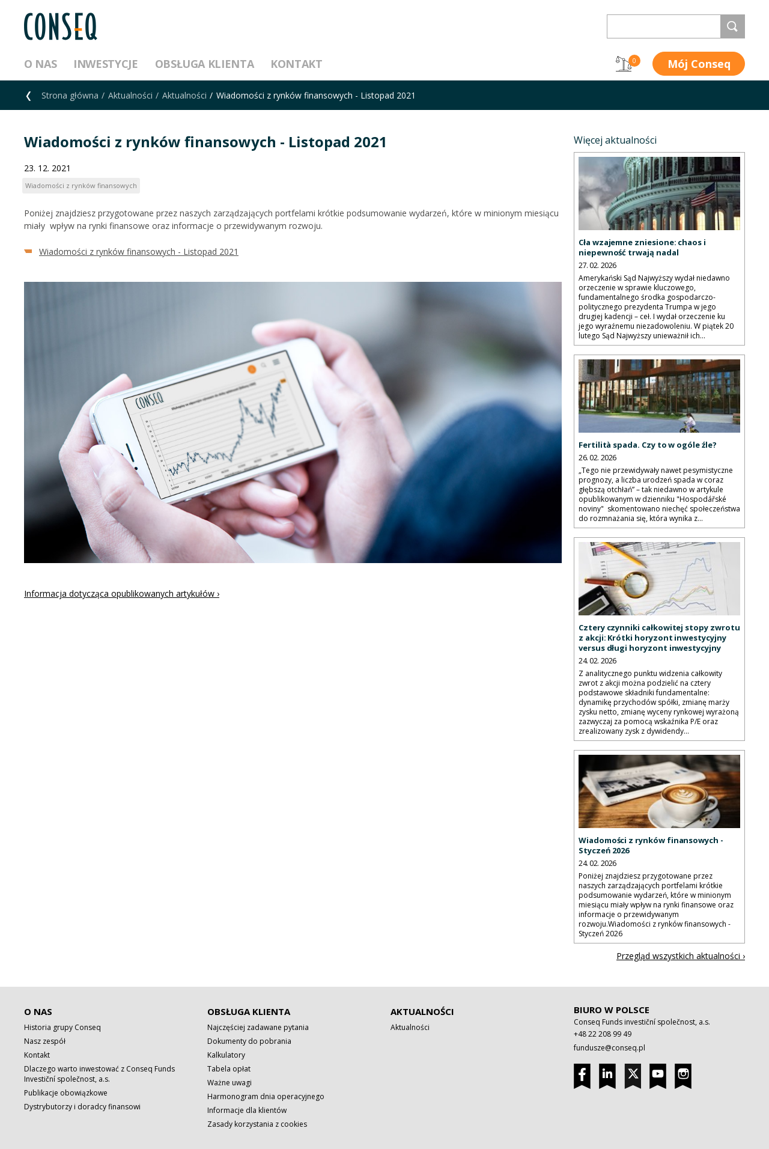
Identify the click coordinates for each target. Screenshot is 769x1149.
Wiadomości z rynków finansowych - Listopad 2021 (139, 251)
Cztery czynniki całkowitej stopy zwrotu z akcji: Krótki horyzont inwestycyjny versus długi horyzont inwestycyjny (659, 637)
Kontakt (296, 63)
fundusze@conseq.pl (609, 1048)
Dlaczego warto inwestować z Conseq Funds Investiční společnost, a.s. (99, 1074)
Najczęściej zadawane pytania (258, 1027)
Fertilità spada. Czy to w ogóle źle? (648, 444)
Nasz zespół (44, 1041)
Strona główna (70, 95)
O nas (40, 63)
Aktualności (130, 95)
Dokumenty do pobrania (249, 1041)
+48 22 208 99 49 (602, 1034)
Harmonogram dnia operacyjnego (265, 1096)
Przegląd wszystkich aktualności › (680, 956)
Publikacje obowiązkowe (66, 1093)
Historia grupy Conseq (62, 1027)
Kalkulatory (226, 1055)
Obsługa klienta (204, 63)
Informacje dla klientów (247, 1110)
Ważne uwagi (229, 1082)
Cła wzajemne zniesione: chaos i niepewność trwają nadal (642, 247)
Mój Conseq (699, 63)
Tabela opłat (229, 1069)
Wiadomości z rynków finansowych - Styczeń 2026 (651, 845)
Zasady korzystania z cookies (257, 1124)
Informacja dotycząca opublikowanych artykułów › (121, 593)
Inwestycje (105, 63)
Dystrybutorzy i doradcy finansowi (82, 1107)
